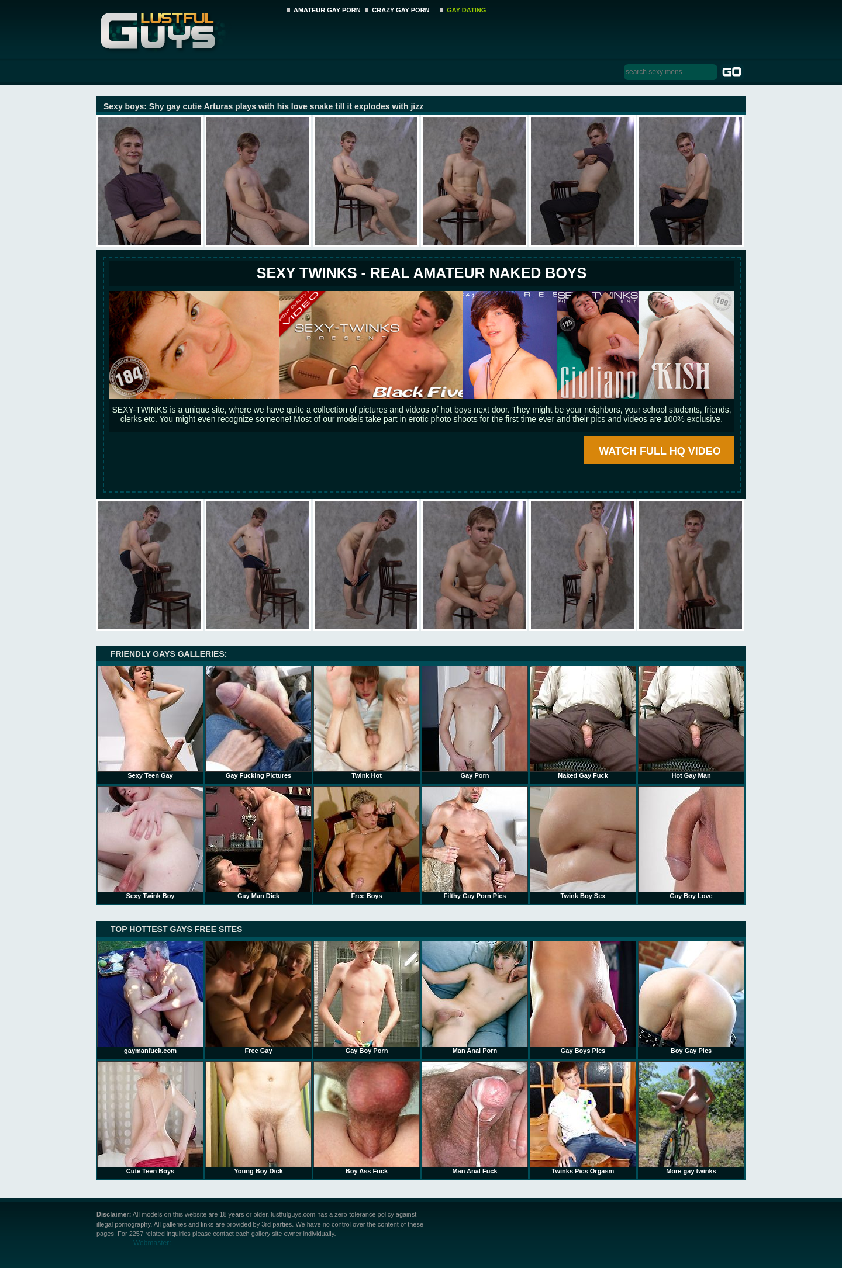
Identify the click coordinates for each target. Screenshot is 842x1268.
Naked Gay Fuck (583, 722)
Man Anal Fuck (475, 1118)
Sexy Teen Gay (150, 722)
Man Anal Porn (475, 997)
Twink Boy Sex (583, 842)
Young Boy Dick (258, 1118)
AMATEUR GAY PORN (327, 9)
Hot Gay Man (691, 722)
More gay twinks (691, 1118)
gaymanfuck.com (150, 997)
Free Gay (258, 997)
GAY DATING (466, 9)
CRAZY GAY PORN (400, 9)
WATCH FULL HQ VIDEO (659, 451)
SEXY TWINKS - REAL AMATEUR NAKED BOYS (421, 273)
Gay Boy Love (691, 842)
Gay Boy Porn (366, 997)
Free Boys (366, 842)
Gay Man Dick (258, 842)
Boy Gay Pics (691, 997)
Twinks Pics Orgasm (583, 1118)
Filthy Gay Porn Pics (475, 842)
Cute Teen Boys (150, 1118)
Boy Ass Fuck (366, 1118)
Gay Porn (475, 722)
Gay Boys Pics (583, 997)
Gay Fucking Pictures (258, 722)
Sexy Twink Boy (150, 842)
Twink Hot (366, 722)
